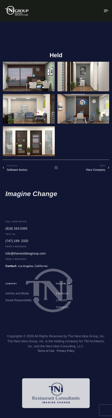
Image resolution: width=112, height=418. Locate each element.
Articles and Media (17, 295)
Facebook (62, 295)
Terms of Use (46, 351)
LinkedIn (61, 302)
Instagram (62, 308)
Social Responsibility (18, 302)
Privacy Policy (66, 351)
